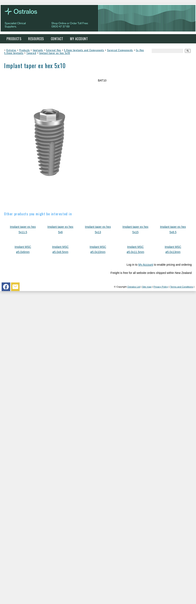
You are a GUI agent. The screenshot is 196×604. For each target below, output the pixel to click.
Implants (38, 50)
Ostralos (11, 50)
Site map (146, 286)
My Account (79, 38)
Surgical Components (120, 50)
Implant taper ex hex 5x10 (54, 53)
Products (14, 38)
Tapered (31, 53)
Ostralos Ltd (133, 286)
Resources (36, 38)
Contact (57, 38)
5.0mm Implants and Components (84, 50)
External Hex (53, 50)
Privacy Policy (160, 286)
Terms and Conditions (181, 286)
